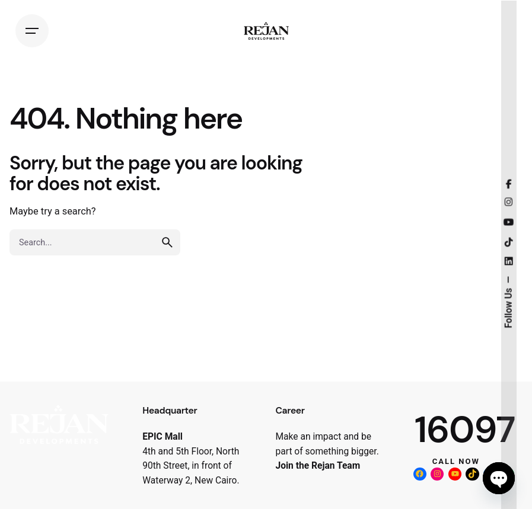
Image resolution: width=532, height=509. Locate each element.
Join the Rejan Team (318, 465)
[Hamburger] (32, 30)
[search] (167, 242)
